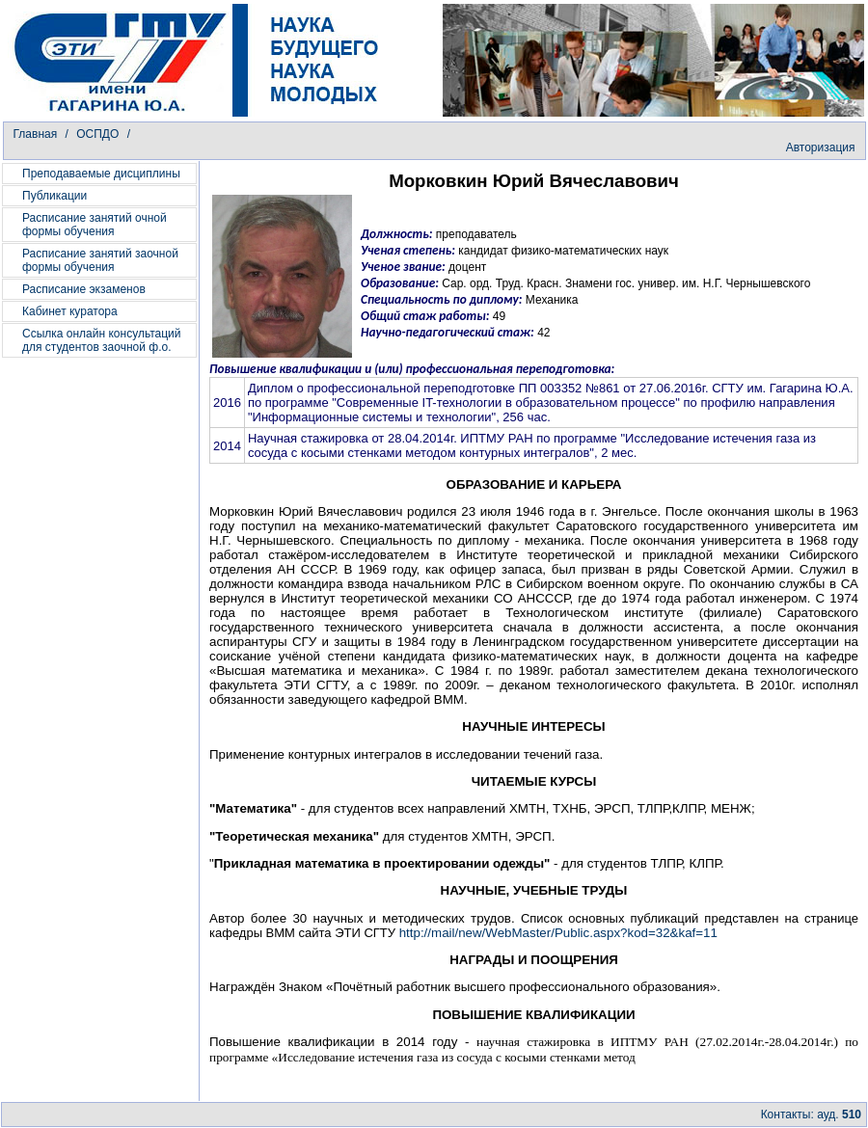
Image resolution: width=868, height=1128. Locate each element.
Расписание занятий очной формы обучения (94, 224)
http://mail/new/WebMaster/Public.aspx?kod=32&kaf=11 (558, 933)
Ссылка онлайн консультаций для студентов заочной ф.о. (101, 340)
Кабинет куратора (70, 311)
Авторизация (820, 147)
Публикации (54, 195)
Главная (36, 134)
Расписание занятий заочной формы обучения (100, 260)
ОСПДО (99, 134)
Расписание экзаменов (84, 289)
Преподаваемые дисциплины (101, 173)
